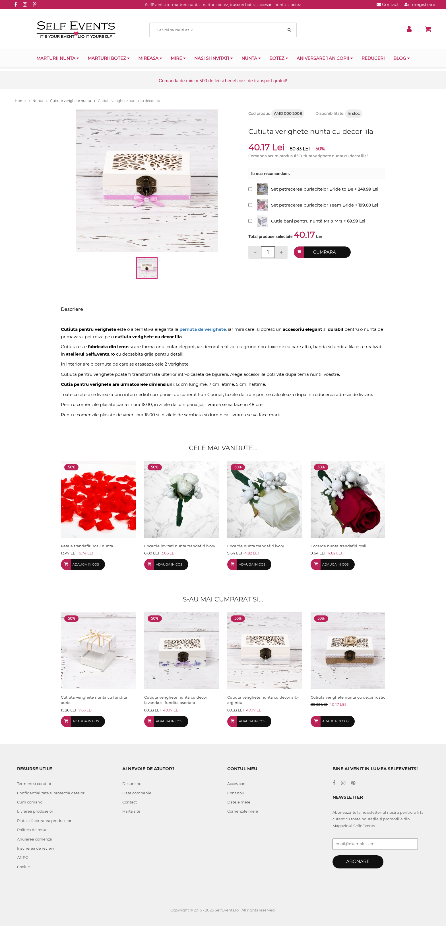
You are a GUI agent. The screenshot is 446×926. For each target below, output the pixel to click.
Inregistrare (419, 4)
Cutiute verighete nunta (72, 101)
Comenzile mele (242, 811)
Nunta (251, 58)
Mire (178, 58)
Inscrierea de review (35, 848)
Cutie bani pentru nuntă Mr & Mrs (306, 221)
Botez (278, 58)
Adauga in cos (86, 564)
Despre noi (132, 783)
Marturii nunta (57, 58)
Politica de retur (32, 829)
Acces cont (237, 783)
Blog (401, 58)
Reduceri (373, 58)
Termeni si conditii (34, 783)
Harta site (131, 811)
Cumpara (324, 252)
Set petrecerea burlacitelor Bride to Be (312, 189)
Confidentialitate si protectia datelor (50, 793)
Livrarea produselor (35, 811)
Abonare (358, 861)
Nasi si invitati (213, 58)
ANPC (22, 857)
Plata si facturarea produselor (44, 820)
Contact (388, 4)
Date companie (136, 793)
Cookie (23, 866)
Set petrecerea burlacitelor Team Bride (312, 205)
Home (22, 101)
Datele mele (238, 802)
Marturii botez (109, 58)
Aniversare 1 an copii (325, 58)
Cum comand (30, 802)
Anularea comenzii (34, 839)
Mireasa (150, 58)
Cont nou (235, 793)
